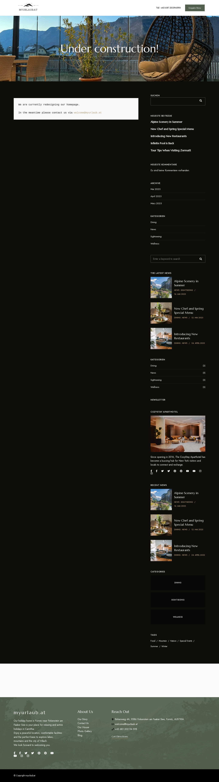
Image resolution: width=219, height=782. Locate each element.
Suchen (155, 95)
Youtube (15, 755)
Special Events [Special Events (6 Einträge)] (186, 640)
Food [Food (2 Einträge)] (153, 640)
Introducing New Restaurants (169, 136)
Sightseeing (156, 236)
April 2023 (156, 196)
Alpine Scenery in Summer (166, 122)
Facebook (14, 753)
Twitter (26, 753)
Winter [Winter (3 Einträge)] (164, 646)
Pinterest (39, 753)
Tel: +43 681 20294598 (168, 7)
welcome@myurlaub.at (88, 112)
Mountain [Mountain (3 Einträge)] (163, 640)
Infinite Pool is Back (162, 143)
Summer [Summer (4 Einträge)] (154, 646)
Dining (153, 222)
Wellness (155, 243)
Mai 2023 (155, 189)
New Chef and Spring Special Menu (172, 129)
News (153, 229)
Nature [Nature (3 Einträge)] (173, 640)
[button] (195, 8)
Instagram (22, 755)
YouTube (52, 753)
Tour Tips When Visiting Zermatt (171, 150)
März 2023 (156, 203)
